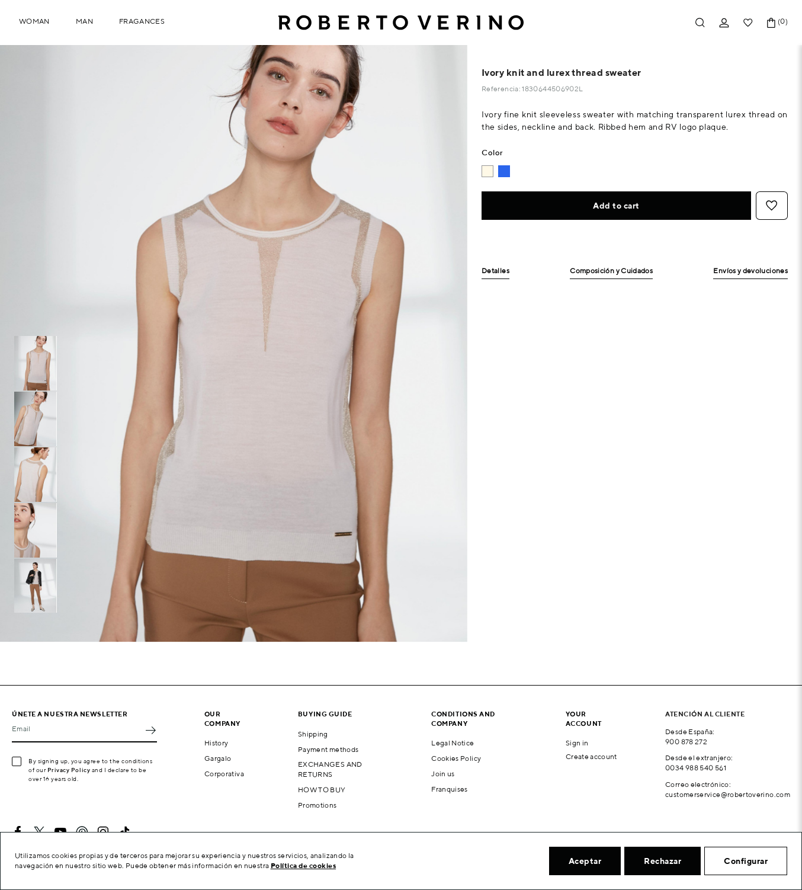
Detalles (495, 271)
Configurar (746, 861)
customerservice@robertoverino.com (727, 794)
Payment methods (328, 749)
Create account (591, 756)
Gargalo (218, 758)
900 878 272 (686, 741)
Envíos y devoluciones (750, 271)
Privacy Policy (69, 769)
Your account (584, 718)
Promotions (317, 805)
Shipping (313, 733)
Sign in (577, 742)
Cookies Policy (456, 758)
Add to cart (616, 205)
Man (84, 21)
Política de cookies (303, 865)
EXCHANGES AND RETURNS (330, 769)
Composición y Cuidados (611, 271)
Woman (34, 21)
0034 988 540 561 (695, 767)
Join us (443, 773)
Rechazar (662, 861)
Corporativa (224, 773)
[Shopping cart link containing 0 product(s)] (771, 23)
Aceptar (585, 861)
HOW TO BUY (322, 789)
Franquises (449, 789)
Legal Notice (452, 742)
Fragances (142, 21)
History (216, 742)
